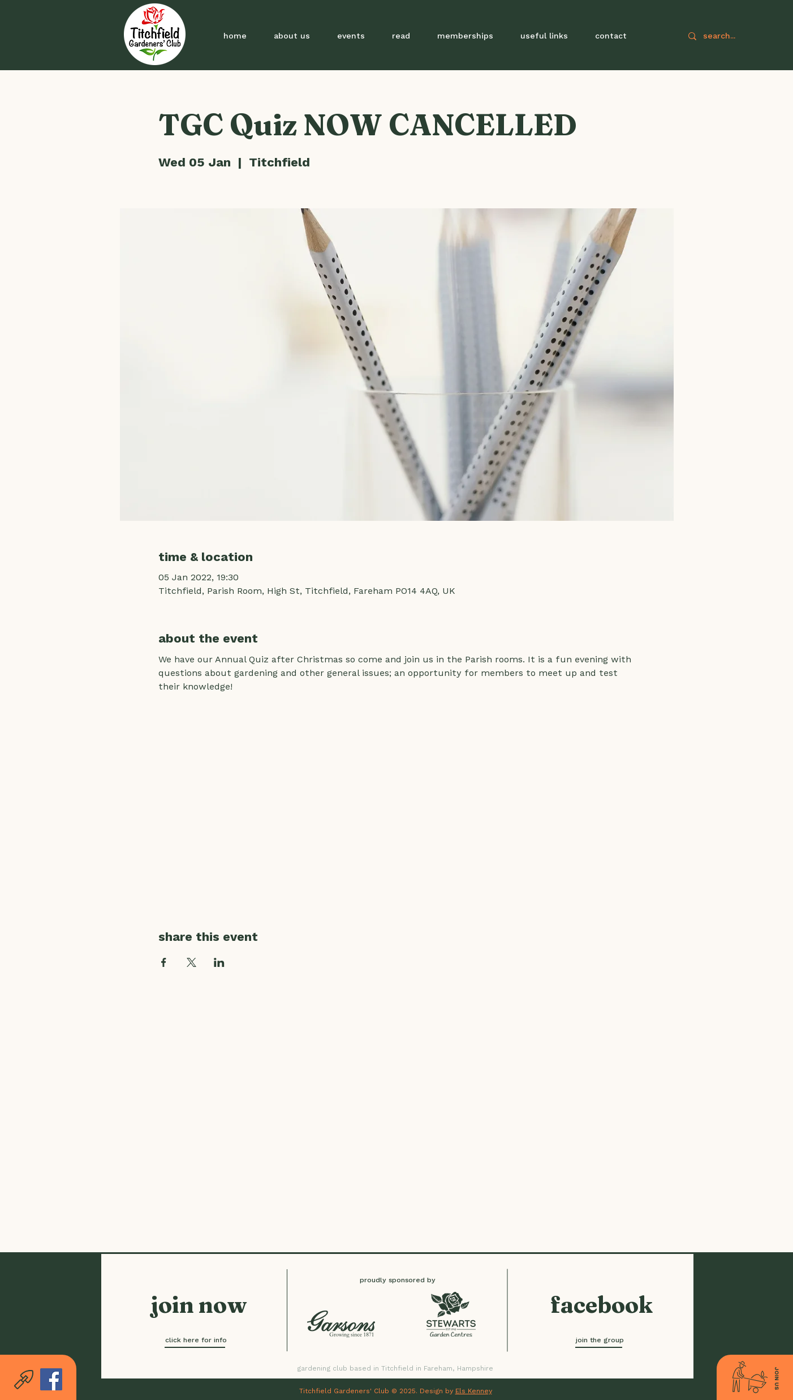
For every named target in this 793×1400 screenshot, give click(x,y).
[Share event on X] (191, 962)
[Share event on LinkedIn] (219, 962)
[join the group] (600, 1340)
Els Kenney (473, 1391)
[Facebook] (51, 1379)
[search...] (736, 36)
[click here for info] (196, 1340)
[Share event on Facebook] (163, 962)
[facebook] (601, 1304)
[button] (351, 36)
